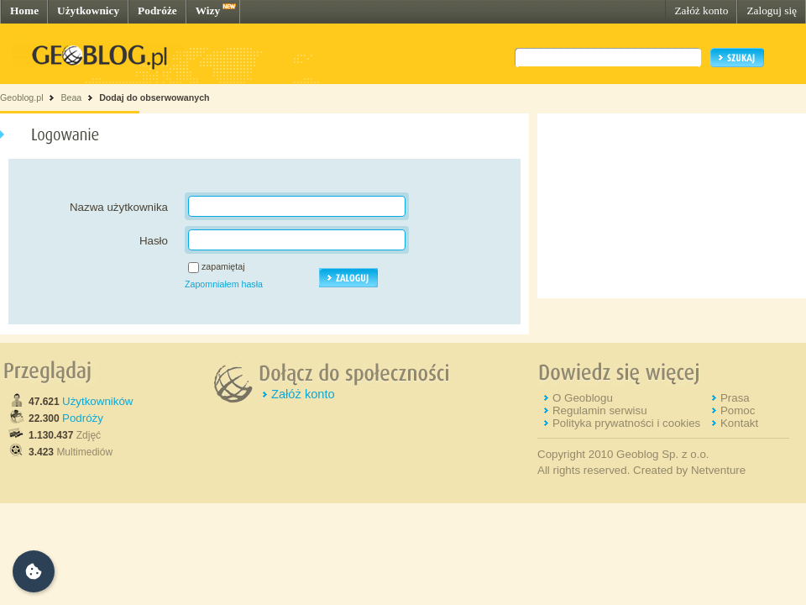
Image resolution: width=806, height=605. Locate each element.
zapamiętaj (223, 266)
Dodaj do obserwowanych (154, 97)
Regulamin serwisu (599, 410)
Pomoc (737, 410)
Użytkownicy (88, 10)
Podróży (82, 418)
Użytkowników (97, 401)
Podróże (157, 10)
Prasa (735, 398)
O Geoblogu (582, 398)
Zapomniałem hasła (224, 284)
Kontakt (739, 423)
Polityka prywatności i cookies (626, 423)
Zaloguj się (771, 10)
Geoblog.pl (22, 97)
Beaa (70, 97)
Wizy (208, 10)
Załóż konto (701, 10)
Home (24, 10)
